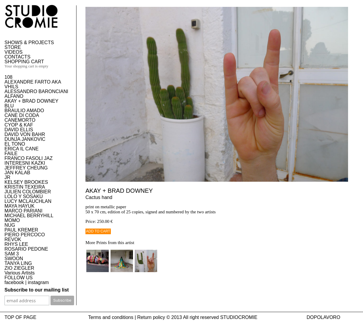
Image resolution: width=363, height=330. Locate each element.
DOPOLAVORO (323, 317)
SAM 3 (11, 253)
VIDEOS (13, 52)
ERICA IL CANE (21, 148)
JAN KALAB (17, 172)
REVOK (12, 239)
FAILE (11, 153)
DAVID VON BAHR (24, 134)
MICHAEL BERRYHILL (28, 215)
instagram (38, 282)
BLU (9, 105)
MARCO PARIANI (23, 210)
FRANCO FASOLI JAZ (28, 158)
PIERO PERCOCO (24, 234)
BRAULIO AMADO (24, 110)
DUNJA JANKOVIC (24, 139)
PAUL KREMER (21, 229)
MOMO (12, 220)
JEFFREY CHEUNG (26, 167)
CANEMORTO (19, 120)
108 (8, 77)
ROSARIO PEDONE (26, 249)
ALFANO (13, 96)
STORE (12, 47)
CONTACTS (17, 56)
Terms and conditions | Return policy (126, 317)
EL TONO (14, 144)
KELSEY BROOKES (26, 182)
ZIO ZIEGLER (19, 268)
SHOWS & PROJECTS (29, 42)
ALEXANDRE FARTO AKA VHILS (32, 84)
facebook (14, 282)
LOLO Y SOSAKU (23, 196)
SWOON (13, 258)
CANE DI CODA (21, 115)
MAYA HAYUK (19, 206)
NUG (9, 225)
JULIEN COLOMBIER (27, 191)
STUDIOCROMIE (238, 317)
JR (7, 177)
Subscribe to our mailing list (36, 289)
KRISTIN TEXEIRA (24, 186)
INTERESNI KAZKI (24, 163)
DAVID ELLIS (18, 129)
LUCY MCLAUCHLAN (27, 201)
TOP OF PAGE (20, 317)
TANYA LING (18, 263)
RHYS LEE (16, 244)
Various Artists (19, 272)
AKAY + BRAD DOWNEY (31, 101)
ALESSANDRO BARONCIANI (36, 91)
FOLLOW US (18, 277)
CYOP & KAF (18, 124)
